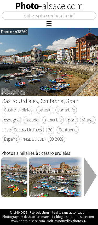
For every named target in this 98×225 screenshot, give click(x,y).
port (72, 120)
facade (32, 120)
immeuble (53, 120)
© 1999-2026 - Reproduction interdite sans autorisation (48, 212)
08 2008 (56, 139)
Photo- (49, 6)
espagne (11, 120)
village (88, 120)
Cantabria (68, 130)
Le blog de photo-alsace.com (73, 216)
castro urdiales (55, 153)
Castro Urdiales (18, 110)
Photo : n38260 (14, 31)
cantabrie (66, 110)
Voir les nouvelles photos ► (67, 221)
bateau (44, 110)
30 (50, 130)
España (11, 139)
